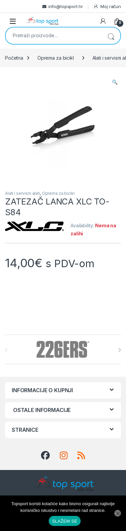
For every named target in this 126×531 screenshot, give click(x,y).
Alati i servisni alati (22, 193)
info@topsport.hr (65, 6)
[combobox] (53, 35)
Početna (14, 58)
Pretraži (110, 35)
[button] (115, 82)
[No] (117, 513)
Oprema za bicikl (55, 58)
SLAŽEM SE (64, 521)
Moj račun (107, 6)
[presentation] (119, 350)
